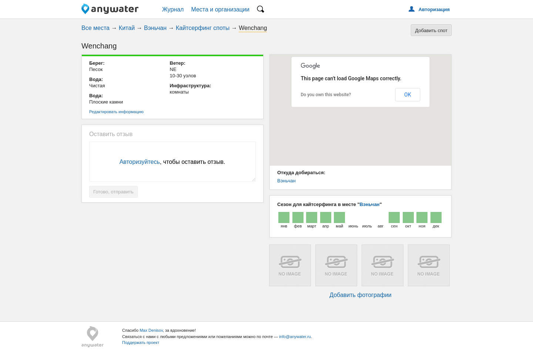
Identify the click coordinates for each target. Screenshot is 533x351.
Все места (95, 28)
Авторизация (434, 9)
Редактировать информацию (116, 111)
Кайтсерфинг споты (202, 28)
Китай (127, 28)
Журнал (173, 9)
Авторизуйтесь (140, 162)
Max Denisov (151, 330)
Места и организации (220, 9)
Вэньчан (155, 28)
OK (407, 95)
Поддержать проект (140, 342)
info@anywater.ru (295, 336)
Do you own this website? (326, 94)
